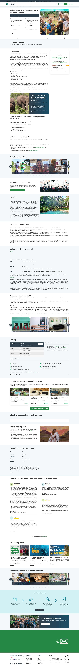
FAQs (27, 660)
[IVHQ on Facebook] (10, 664)
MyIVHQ (70, 4)
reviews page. (44, 536)
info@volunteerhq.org (52, 656)
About (47, 4)
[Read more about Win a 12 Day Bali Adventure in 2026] (59, 555)
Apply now (39, 609)
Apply (66, 4)
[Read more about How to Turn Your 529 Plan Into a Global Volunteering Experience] (19, 555)
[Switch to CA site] (19, 659)
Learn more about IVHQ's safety (15, 441)
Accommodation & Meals (33, 38)
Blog (38, 658)
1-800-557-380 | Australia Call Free (54, 662)
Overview (12, 38)
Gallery (17, 38)
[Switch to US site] (11, 659)
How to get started (39, 593)
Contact (61, 4)
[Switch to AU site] (14, 659)
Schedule (25, 38)
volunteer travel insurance (33, 150)
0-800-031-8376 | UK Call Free (54, 660)
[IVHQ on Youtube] (20, 664)
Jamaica (24, 512)
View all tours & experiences (39, 409)
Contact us (45, 624)
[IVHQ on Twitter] (16, 664)
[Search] (55, 4)
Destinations (18, 4)
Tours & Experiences (47, 38)
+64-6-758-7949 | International (54, 658)
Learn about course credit (17, 190)
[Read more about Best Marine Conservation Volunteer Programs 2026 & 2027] (39, 555)
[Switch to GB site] (16, 659)
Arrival (21, 38)
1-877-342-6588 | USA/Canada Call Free (55, 659)
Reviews (54, 38)
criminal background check (39, 147)
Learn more (26, 403)
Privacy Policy (40, 662)
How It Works (28, 656)
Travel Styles (30, 4)
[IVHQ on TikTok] (14, 664)
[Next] (68, 166)
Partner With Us (40, 663)
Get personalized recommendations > (60, 62)
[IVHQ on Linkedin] (18, 664)
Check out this (60, 58)
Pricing (43, 4)
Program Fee (64, 347)
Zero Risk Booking (29, 659)
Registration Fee (57, 346)
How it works (37, 4)
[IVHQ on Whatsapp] (21, 664)
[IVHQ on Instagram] (12, 664)
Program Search (29, 658)
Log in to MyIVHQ (29, 663)
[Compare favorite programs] (57, 4)
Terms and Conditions (41, 660)
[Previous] (10, 166)
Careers (39, 659)
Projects (24, 4)
